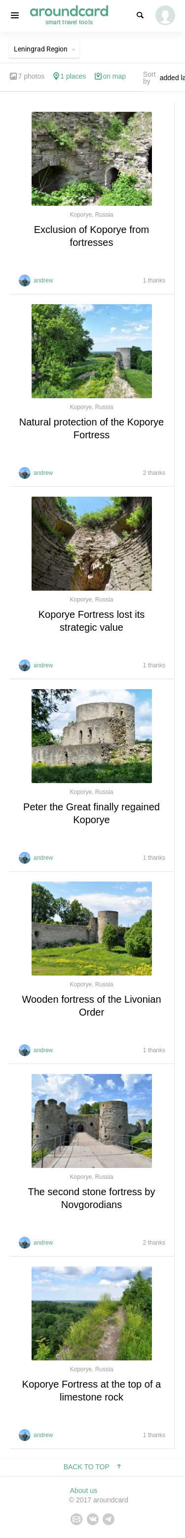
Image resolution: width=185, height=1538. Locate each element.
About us (83, 1490)
